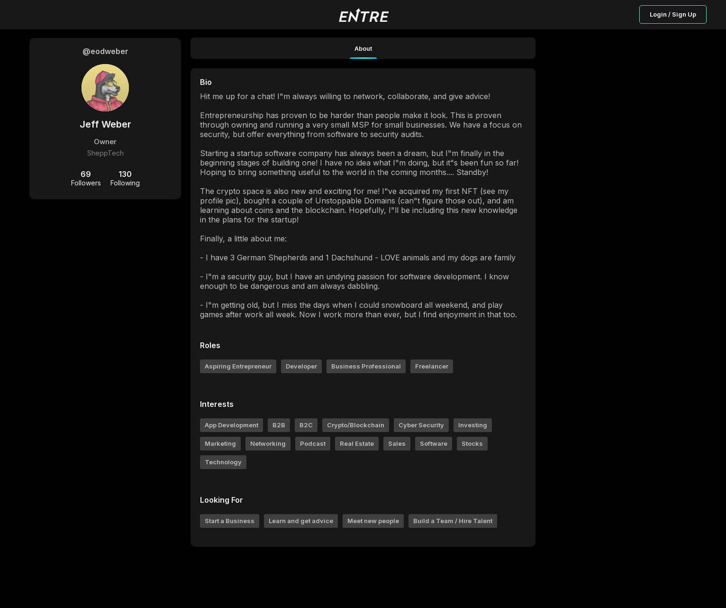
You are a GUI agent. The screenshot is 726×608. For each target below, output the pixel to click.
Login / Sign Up (673, 14)
